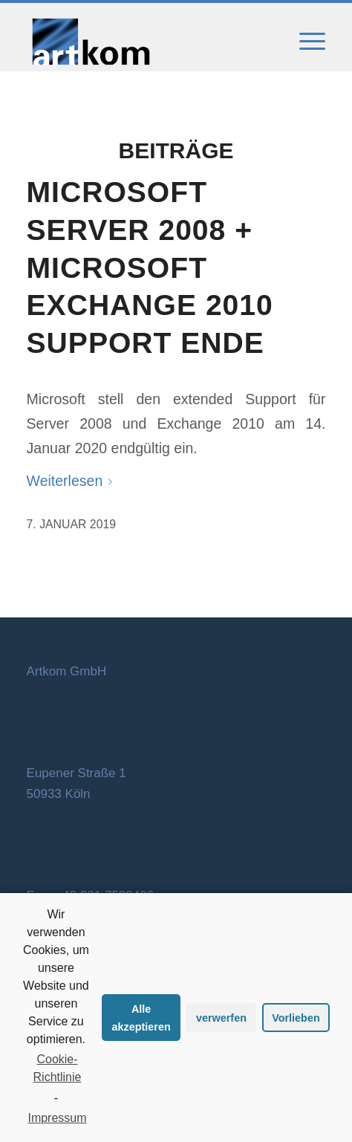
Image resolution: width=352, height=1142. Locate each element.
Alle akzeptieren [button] (141, 1018)
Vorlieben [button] (296, 1018)
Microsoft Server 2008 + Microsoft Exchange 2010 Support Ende (150, 267)
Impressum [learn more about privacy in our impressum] (56, 1118)
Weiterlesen (73, 481)
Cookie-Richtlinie (57, 1068)
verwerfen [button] (221, 1018)
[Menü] (304, 41)
